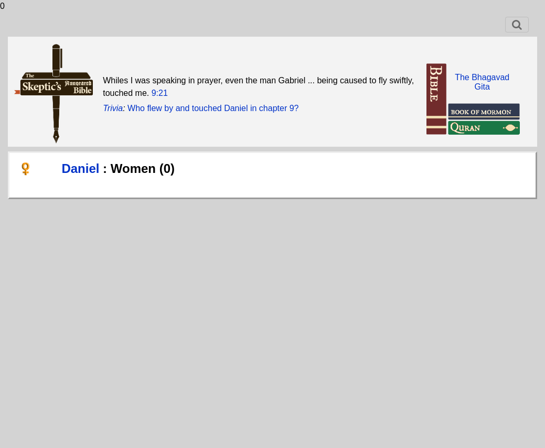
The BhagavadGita (482, 82)
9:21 (160, 93)
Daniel (82, 168)
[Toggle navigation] (517, 24)
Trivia (113, 108)
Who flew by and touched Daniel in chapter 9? (212, 108)
